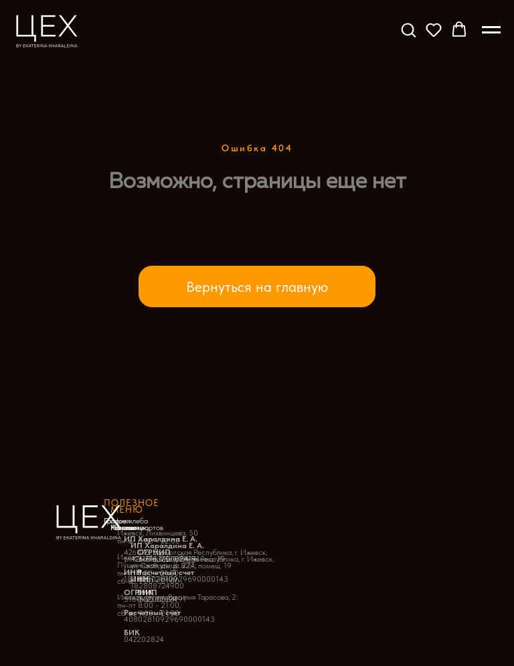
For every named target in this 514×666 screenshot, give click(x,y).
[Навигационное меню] (491, 30)
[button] (408, 29)
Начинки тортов (136, 527)
